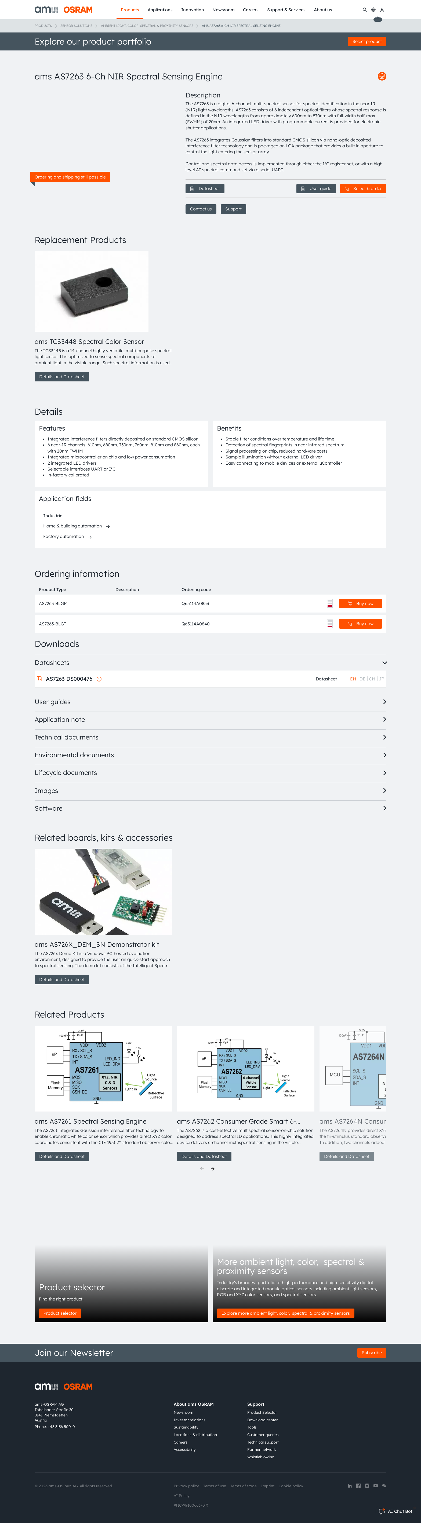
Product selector (60, 1313)
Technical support (263, 1442)
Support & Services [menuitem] (286, 9)
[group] (104, 316)
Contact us (201, 209)
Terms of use (214, 1486)
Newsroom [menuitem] (223, 9)
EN (353, 679)
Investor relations (189, 1420)
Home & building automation (72, 526)
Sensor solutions (76, 26)
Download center (262, 1420)
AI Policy (182, 1495)
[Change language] (373, 10)
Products (43, 26)
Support (233, 209)
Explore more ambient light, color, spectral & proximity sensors (286, 1313)
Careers (180, 1442)
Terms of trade (243, 1486)
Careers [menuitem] (250, 9)
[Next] (212, 1168)
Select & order (363, 188)
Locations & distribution (195, 1434)
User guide (316, 188)
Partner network (261, 1449)
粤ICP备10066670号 (191, 1505)
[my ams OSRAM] (382, 10)
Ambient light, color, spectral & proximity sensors (147, 26)
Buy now (360, 603)
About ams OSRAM (194, 1404)
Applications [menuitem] (160, 9)
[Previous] (202, 1168)
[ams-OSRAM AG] (63, 9)
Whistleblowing (260, 1457)
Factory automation (63, 536)
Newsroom (183, 1412)
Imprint (267, 1486)
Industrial (53, 515)
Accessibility (185, 1449)
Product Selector (262, 1412)
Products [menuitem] (130, 9)
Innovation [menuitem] (192, 9)
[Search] (365, 10)
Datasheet (205, 188)
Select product (367, 41)
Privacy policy (186, 1486)
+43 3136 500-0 (61, 1426)
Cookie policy (291, 1486)
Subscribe (372, 1352)
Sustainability (186, 1427)
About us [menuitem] (323, 9)
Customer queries (263, 1434)
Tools (252, 1427)
